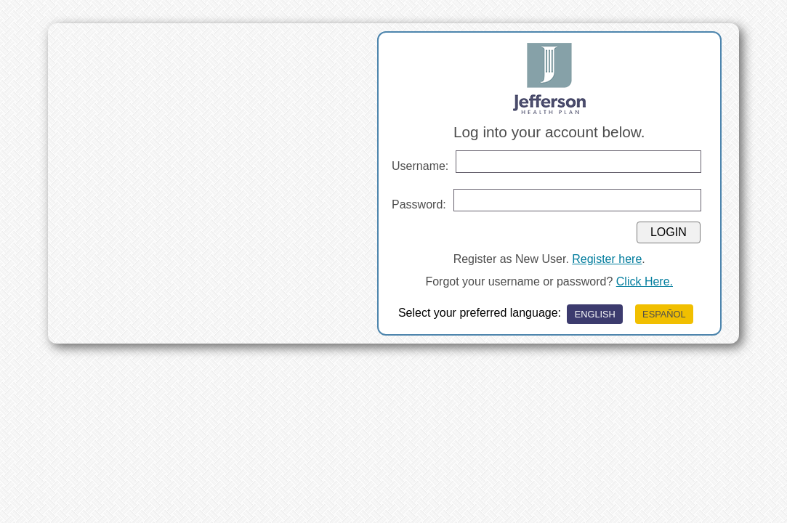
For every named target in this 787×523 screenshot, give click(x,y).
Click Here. (644, 281)
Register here (607, 259)
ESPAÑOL (664, 314)
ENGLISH (595, 314)
